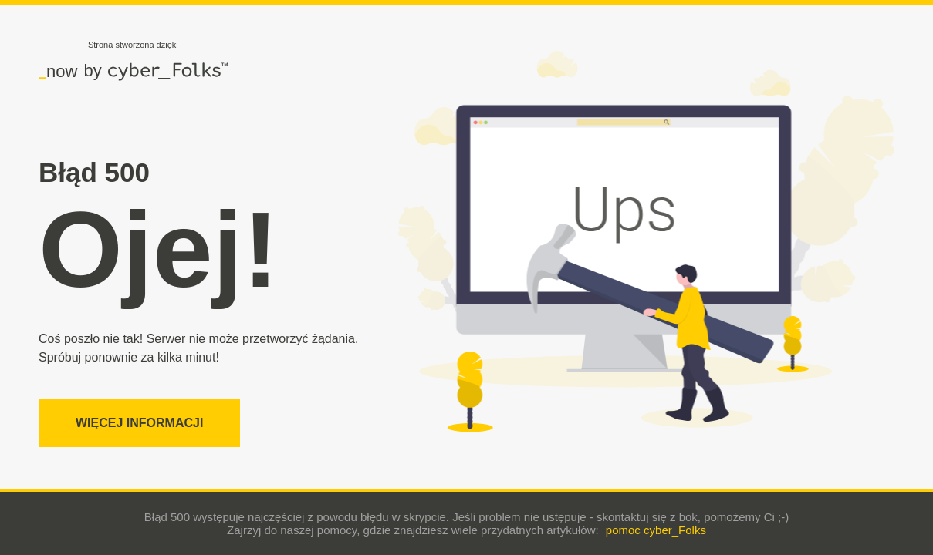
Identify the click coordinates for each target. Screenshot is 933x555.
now (58, 71)
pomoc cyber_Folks (656, 529)
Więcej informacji (139, 422)
